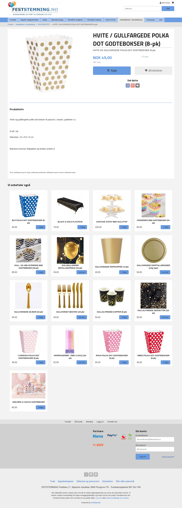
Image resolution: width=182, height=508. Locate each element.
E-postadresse (142, 435)
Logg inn (100, 422)
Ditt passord (141, 445)
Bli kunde (78, 422)
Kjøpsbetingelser (66, 481)
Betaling (89, 422)
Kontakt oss (112, 422)
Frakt (52, 481)
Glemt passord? (168, 457)
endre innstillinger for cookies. (117, 498)
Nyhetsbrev (107, 481)
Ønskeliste (153, 70)
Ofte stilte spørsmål (125, 481)
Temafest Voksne (94, 20)
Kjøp (112, 70)
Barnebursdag (57, 20)
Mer (160, 20)
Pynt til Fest (110, 20)
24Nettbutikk (96, 503)
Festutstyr (151, 20)
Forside (13, 20)
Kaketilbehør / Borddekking (131, 20)
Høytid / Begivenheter (30, 20)
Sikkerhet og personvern (88, 481)
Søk (168, 8)
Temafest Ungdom (75, 20)
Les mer (99, 498)
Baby (45, 20)
